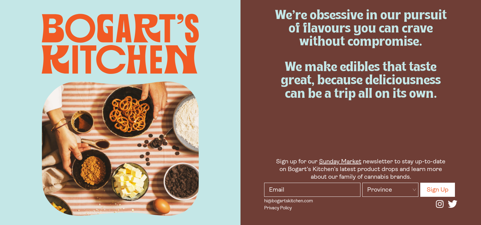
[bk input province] (390, 190)
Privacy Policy (278, 208)
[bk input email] (312, 190)
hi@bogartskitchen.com (288, 201)
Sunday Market (340, 162)
